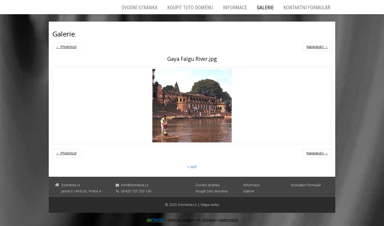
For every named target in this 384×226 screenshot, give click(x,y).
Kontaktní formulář (306, 8)
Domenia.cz (187, 204)
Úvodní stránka (139, 8)
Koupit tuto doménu (190, 8)
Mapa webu (210, 204)
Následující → (317, 46)
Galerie (265, 8)
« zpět (192, 166)
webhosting (228, 219)
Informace (235, 8)
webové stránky (180, 219)
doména (209, 219)
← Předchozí (66, 46)
